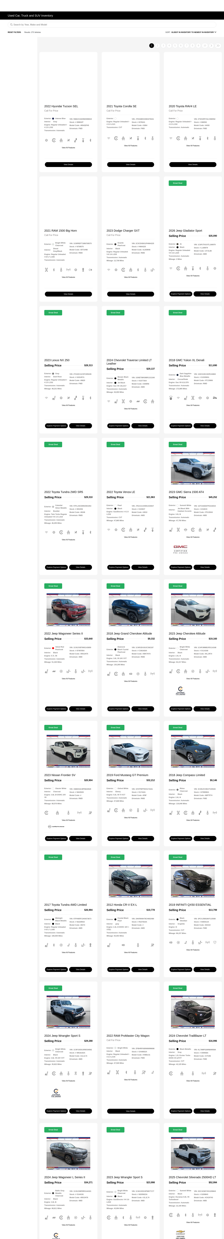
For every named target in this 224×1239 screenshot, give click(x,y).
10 (205, 45)
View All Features (68, 148)
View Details (68, 165)
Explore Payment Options (181, 294)
